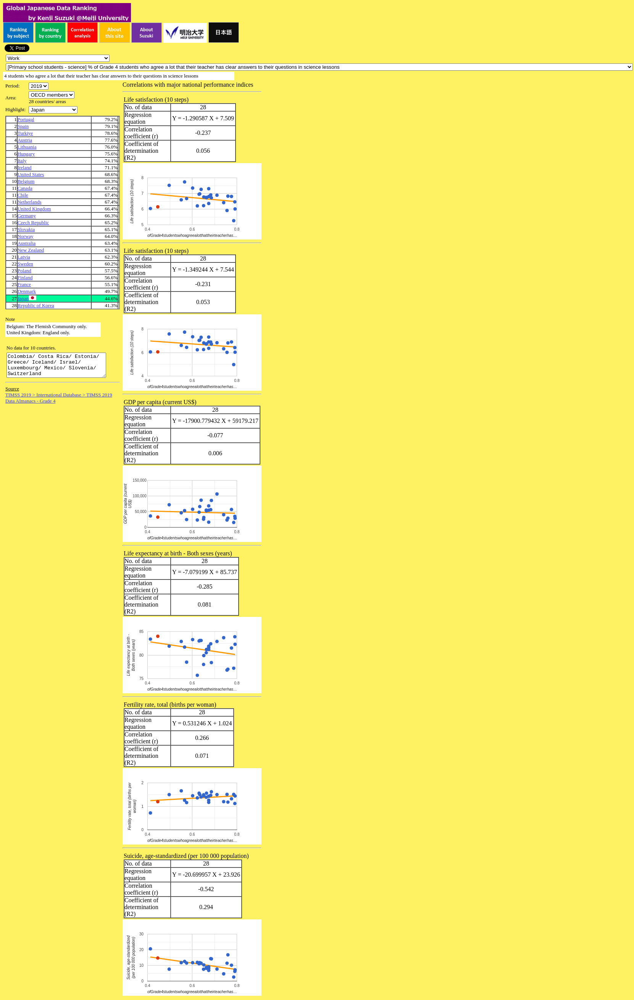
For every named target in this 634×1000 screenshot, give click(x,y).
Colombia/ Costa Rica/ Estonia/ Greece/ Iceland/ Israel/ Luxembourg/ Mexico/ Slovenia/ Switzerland (62, 367)
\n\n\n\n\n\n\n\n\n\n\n (51, 95)
